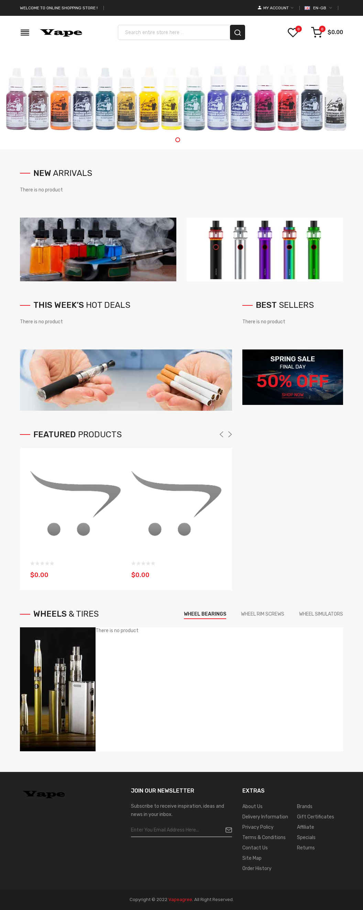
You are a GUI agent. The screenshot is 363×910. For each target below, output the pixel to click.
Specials (306, 837)
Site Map (252, 858)
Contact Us (255, 848)
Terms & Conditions (264, 837)
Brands (304, 806)
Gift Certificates (315, 817)
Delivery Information (265, 817)
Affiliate (305, 827)
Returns (306, 848)
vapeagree (180, 899)
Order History (257, 868)
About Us (252, 806)
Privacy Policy (258, 827)
